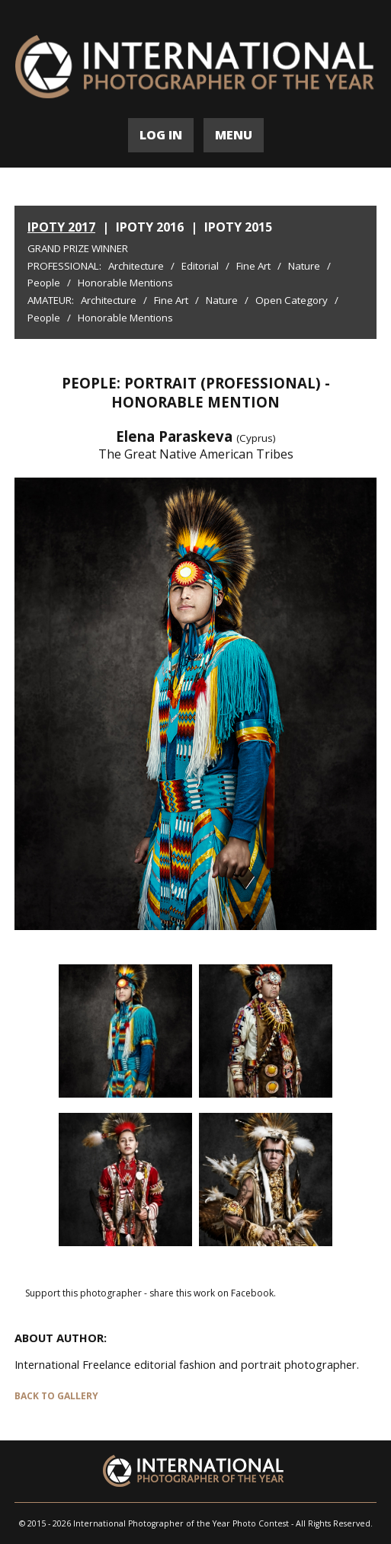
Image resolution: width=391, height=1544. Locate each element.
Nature (304, 266)
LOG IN (160, 134)
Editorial (200, 266)
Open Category (291, 300)
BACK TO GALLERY (56, 1395)
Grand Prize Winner (77, 248)
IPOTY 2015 (238, 227)
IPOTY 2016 (150, 227)
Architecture (136, 266)
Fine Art (253, 266)
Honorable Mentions (125, 282)
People (43, 282)
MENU (233, 134)
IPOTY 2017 (61, 227)
